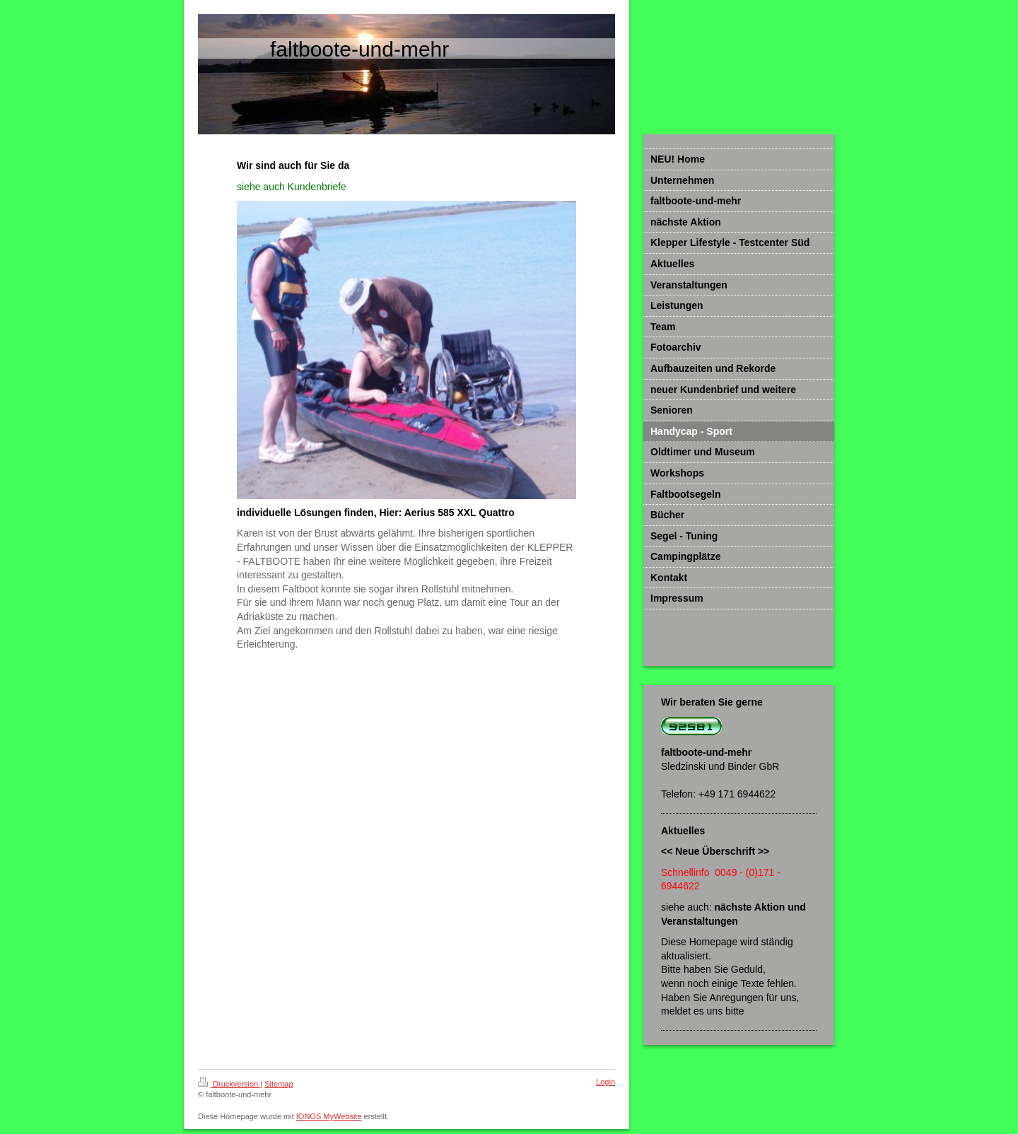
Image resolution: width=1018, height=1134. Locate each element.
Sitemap (278, 1084)
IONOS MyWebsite (329, 1116)
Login (605, 1081)
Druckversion (229, 1084)
